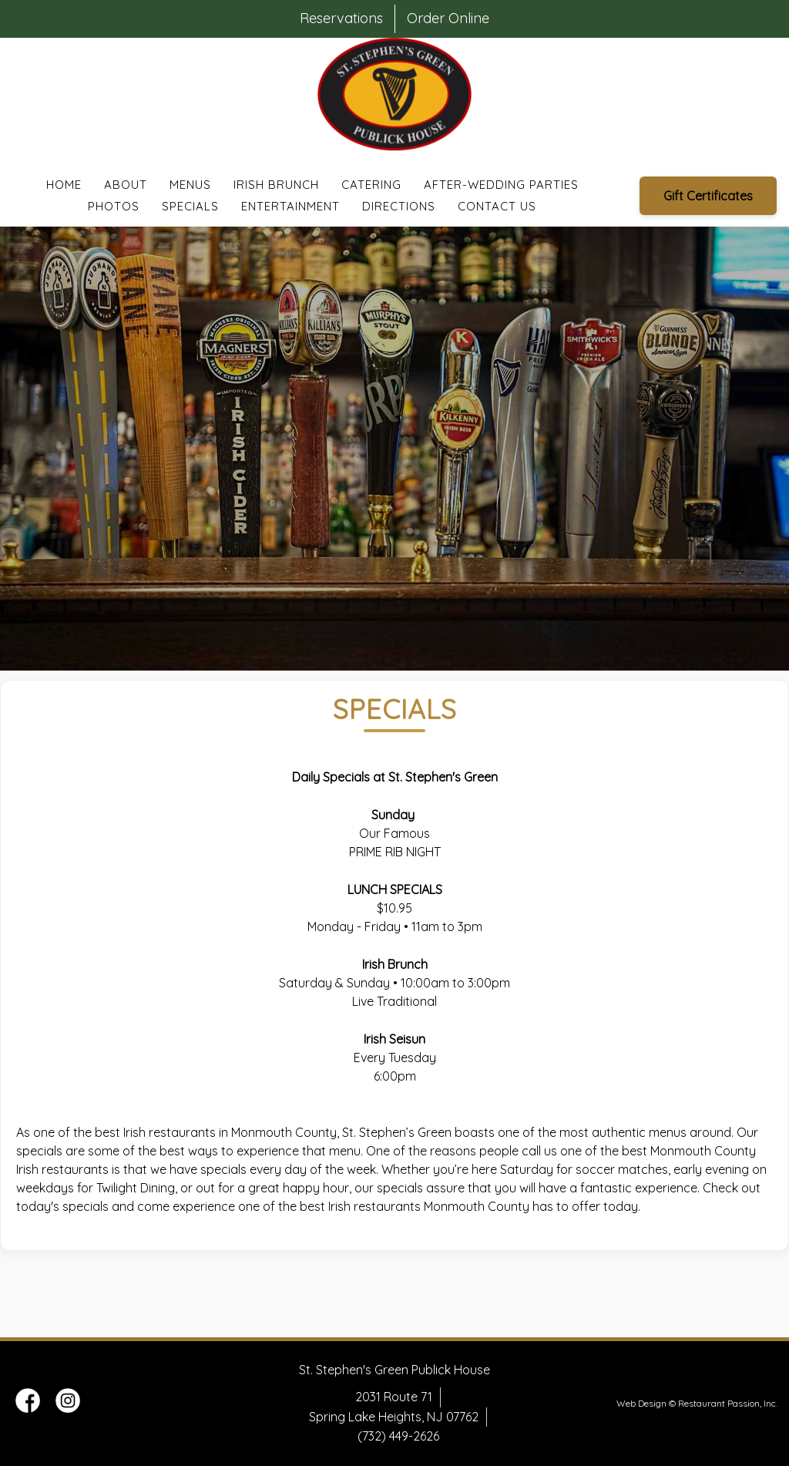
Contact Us (497, 206)
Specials (190, 206)
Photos (113, 206)
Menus (190, 184)
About (125, 184)
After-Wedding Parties (501, 184)
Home (64, 184)
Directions (398, 206)
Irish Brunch (276, 184)
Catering (371, 184)
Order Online (448, 18)
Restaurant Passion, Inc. (727, 1403)
